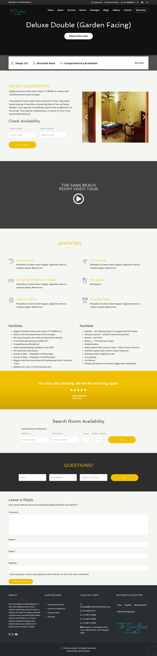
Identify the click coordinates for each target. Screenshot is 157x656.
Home (51, 10)
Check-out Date (47, 129)
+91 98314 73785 (88, 623)
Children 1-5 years (98, 434)
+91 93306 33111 (88, 611)
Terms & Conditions (56, 608)
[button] (86, 117)
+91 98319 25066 (88, 615)
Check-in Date (16, 129)
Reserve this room (78, 36)
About (61, 10)
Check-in (26, 433)
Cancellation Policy (56, 604)
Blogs (106, 10)
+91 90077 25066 (88, 619)
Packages (94, 10)
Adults (86, 434)
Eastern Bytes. (84, 651)
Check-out (57, 433)
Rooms (82, 10)
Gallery (116, 10)
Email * (12, 551)
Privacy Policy (54, 612)
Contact (128, 10)
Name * (12, 539)
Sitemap (51, 617)
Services (71, 10)
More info (139, 63)
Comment (14, 512)
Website (13, 563)
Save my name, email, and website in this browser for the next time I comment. (49, 574)
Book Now (141, 10)
